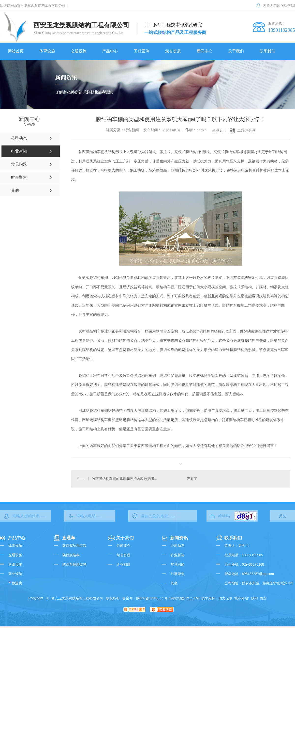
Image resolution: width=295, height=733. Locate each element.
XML (196, 598)
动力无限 (225, 598)
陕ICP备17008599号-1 (153, 598)
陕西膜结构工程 (74, 546)
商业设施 (15, 574)
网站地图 (178, 598)
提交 (282, 516)
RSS (188, 598)
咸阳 (254, 598)
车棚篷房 (15, 583)
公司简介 (123, 546)
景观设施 (15, 564)
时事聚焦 (177, 574)
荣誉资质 (123, 555)
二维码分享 (246, 130)
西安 (263, 598)
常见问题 (177, 564)
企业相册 (123, 564)
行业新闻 (177, 555)
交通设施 (15, 555)
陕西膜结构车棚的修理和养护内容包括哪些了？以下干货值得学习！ (126, 479)
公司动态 (177, 546)
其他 (174, 583)
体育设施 (15, 546)
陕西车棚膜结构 (74, 564)
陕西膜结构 (71, 555)
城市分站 (241, 598)
